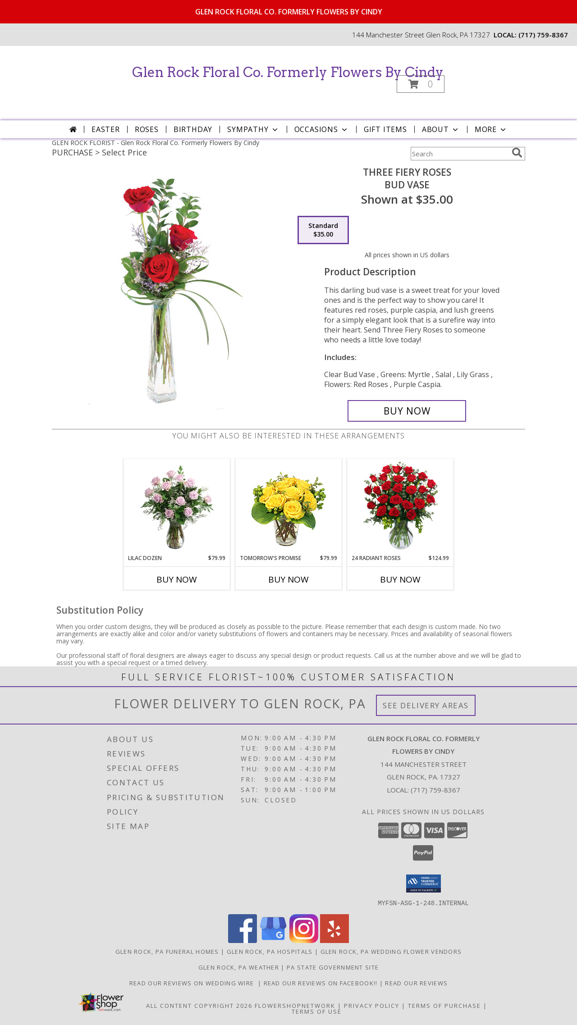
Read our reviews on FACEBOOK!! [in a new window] (322, 983)
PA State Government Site (333, 967)
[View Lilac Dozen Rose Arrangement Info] (177, 506)
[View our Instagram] (303, 940)
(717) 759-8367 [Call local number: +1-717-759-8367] (543, 34)
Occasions (321, 129)
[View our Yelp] (334, 940)
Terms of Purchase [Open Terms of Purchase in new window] (444, 1005)
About (441, 129)
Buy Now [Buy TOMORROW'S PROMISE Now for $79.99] (288, 579)
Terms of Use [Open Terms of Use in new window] (317, 1011)
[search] (517, 152)
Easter (106, 129)
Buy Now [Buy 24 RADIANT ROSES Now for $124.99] (400, 579)
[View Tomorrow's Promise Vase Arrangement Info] (288, 506)
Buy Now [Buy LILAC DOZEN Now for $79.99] (176, 579)
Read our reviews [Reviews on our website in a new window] (416, 983)
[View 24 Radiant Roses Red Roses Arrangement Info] (400, 506)
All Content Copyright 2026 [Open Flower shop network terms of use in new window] (199, 1005)
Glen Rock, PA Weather (238, 967)
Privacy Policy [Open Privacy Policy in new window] (371, 1005)
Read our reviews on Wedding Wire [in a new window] (193, 983)
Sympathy (253, 129)
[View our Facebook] (242, 940)
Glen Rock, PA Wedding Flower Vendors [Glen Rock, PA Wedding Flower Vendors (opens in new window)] (391, 951)
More (491, 129)
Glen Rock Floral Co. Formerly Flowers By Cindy (288, 72)
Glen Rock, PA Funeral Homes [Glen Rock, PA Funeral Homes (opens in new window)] (167, 951)
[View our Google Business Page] (273, 940)
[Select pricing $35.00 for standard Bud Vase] (323, 230)
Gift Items (385, 129)
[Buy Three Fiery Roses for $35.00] (407, 411)
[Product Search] (459, 153)
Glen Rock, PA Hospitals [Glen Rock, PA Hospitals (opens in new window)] (270, 951)
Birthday (193, 129)
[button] (420, 84)
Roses (147, 129)
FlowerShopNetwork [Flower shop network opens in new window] (295, 1005)
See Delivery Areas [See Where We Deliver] (426, 705)
